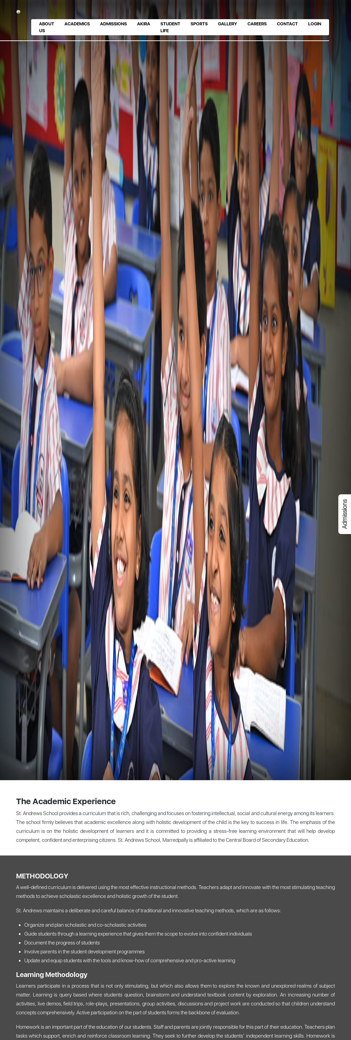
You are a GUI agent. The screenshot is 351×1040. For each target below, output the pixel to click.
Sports (199, 23)
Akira (143, 23)
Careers (257, 23)
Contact (287, 23)
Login (314, 23)
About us (46, 27)
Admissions (113, 23)
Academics (77, 23)
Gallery (227, 23)
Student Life (170, 27)
